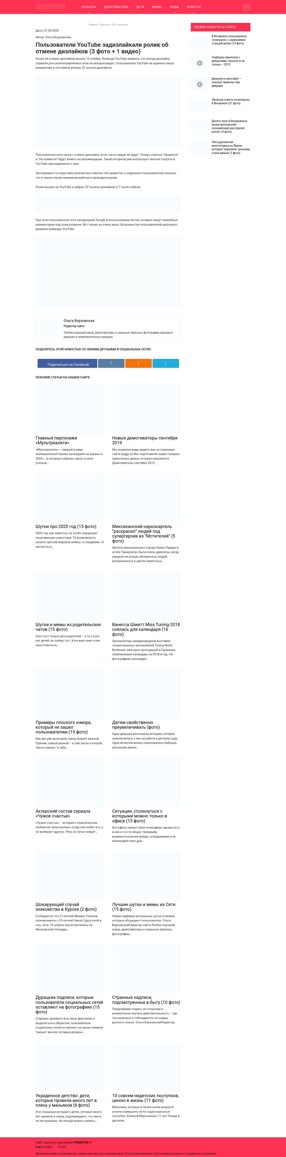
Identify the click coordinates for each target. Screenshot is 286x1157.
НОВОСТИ (193, 7)
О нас (62, 1147)
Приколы (104, 24)
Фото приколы (120, 24)
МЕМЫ (157, 7)
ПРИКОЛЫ (88, 7)
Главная (92, 24)
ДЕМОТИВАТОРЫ (116, 7)
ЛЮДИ (174, 7)
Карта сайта (44, 1147)
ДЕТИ (140, 7)
